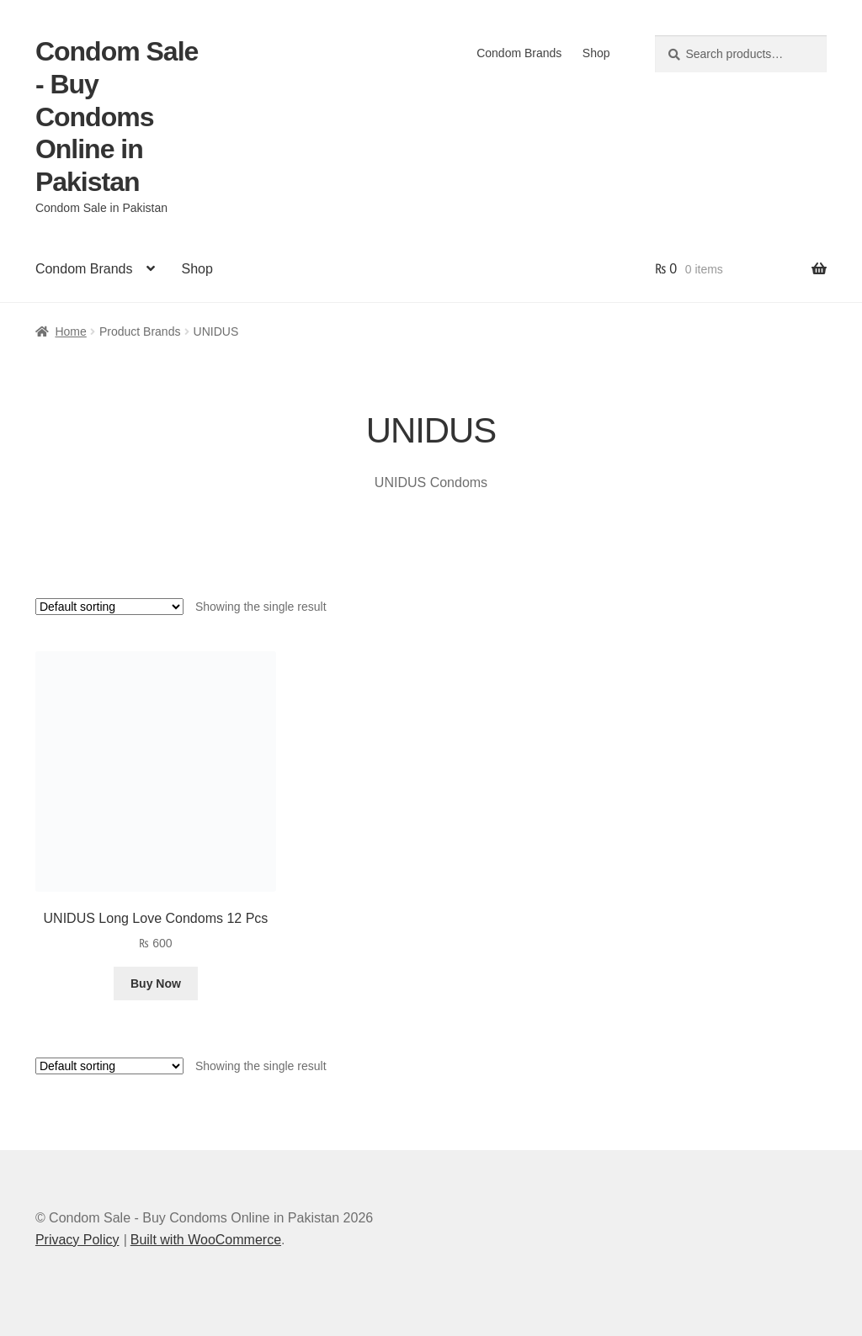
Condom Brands (518, 53)
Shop (596, 53)
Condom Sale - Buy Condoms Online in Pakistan (116, 116)
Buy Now (155, 983)
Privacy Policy (77, 1240)
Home (70, 331)
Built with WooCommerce (205, 1240)
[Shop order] (109, 606)
